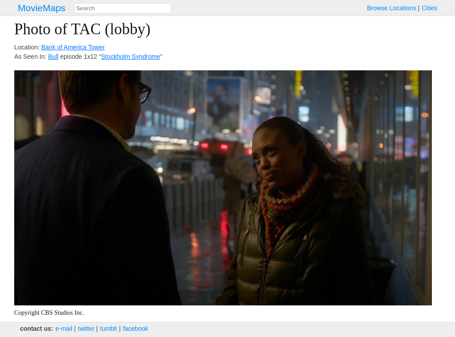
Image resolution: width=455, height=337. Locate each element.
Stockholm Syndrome (130, 56)
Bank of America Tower (73, 47)
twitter (86, 328)
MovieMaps (41, 7)
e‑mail (64, 328)
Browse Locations (391, 8)
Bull (53, 56)
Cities (429, 8)
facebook (135, 328)
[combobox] (122, 8)
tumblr (108, 328)
